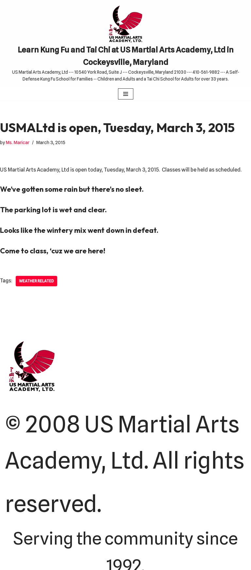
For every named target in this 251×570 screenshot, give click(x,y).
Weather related (36, 280)
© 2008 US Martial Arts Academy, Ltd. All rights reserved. (124, 464)
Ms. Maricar (17, 142)
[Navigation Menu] (125, 93)
